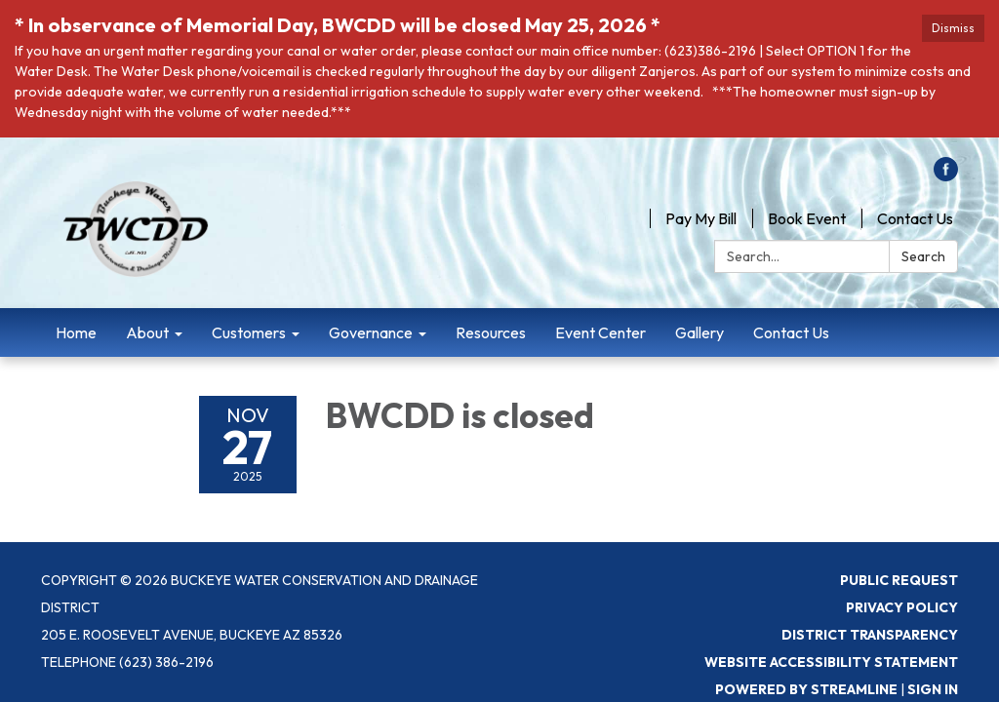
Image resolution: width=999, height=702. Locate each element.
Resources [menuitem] (491, 332)
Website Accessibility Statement (831, 662)
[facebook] (946, 175)
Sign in (932, 689)
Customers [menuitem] (249, 332)
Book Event (807, 218)
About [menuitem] (147, 332)
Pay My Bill (701, 218)
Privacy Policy (902, 607)
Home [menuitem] (76, 332)
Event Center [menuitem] (600, 332)
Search (923, 256)
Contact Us (915, 218)
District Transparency (869, 635)
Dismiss (953, 27)
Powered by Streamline (806, 689)
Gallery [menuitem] (699, 332)
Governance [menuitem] (371, 332)
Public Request (899, 580)
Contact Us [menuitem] (791, 332)
